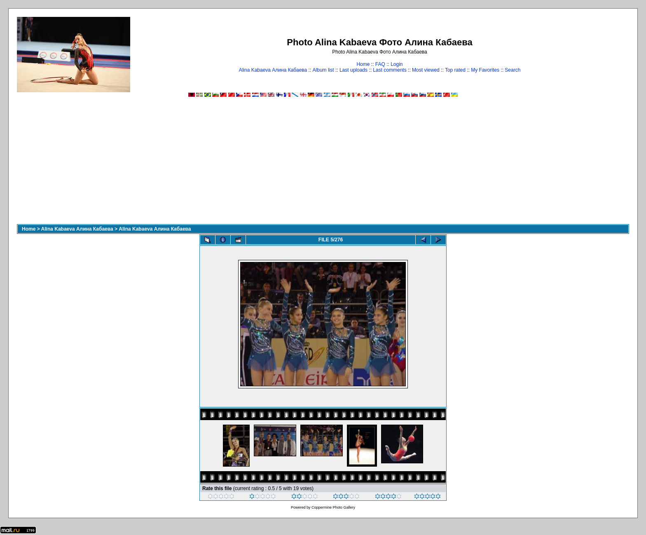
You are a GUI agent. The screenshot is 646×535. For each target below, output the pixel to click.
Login (397, 64)
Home (363, 64)
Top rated (455, 70)
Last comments (389, 70)
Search (512, 70)
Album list (323, 70)
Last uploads (353, 70)
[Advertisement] (323, 162)
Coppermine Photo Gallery (333, 507)
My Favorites (485, 70)
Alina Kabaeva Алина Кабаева (273, 70)
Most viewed (426, 70)
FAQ (380, 64)
